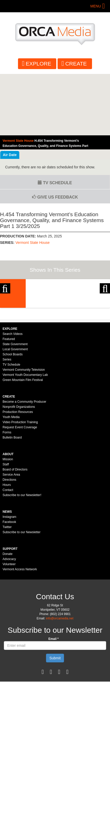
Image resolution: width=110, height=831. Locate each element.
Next (105, 308)
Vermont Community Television (24, 431)
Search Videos (13, 395)
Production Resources (18, 473)
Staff (6, 526)
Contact (8, 551)
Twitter (7, 588)
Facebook (9, 583)
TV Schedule (55, 183)
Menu (95, 6)
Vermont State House (32, 242)
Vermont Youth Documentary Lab (25, 436)
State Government (15, 405)
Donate (8, 615)
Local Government (15, 410)
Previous (5, 308)
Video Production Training (20, 483)
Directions (9, 541)
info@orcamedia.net (60, 680)
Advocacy (9, 620)
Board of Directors (15, 531)
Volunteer (9, 625)
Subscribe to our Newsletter (21, 593)
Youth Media (11, 478)
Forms (7, 494)
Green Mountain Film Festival (23, 441)
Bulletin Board (12, 499)
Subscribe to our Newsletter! (22, 556)
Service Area (11, 536)
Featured (9, 400)
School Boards (13, 416)
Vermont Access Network (20, 630)
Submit (55, 719)
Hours (7, 546)
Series (7, 421)
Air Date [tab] (10, 155)
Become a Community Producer (24, 463)
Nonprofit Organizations (19, 468)
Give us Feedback (55, 197)
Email (53, 700)
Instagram (9, 578)
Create (76, 64)
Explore (38, 64)
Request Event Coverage (20, 488)
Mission (8, 520)
